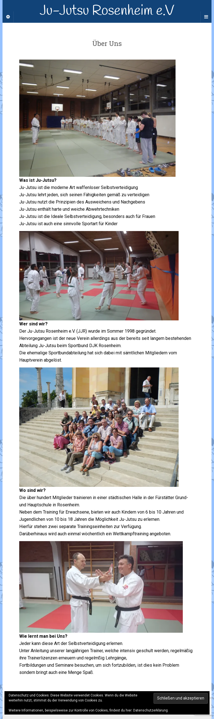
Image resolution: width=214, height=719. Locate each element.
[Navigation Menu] (205, 17)
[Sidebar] (8, 17)
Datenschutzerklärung (150, 710)
